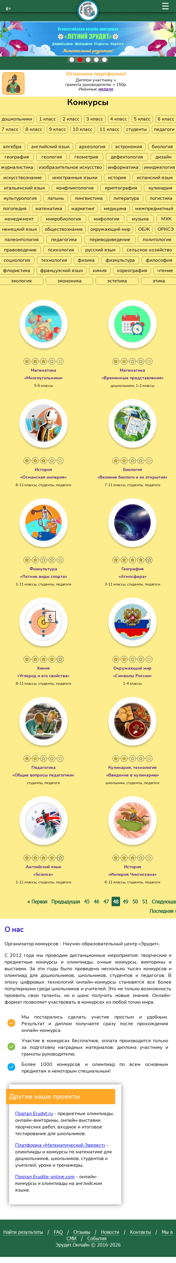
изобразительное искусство (70, 167)
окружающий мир (110, 229)
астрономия (128, 146)
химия (100, 270)
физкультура (120, 260)
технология (54, 260)
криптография (121, 188)
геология (51, 157)
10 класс (83, 129)
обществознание (64, 229)
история (117, 177)
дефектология (127, 157)
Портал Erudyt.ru (34, 1113)
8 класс (33, 129)
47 (106, 901)
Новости (110, 1232)
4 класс (118, 119)
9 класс (57, 129)
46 (96, 901)
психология (61, 250)
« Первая (37, 901)
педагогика (64, 239)
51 (145, 901)
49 (125, 901)
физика (86, 260)
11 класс (109, 129)
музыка (140, 219)
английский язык (50, 146)
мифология (106, 219)
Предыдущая (65, 901)
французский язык (61, 270)
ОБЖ (144, 229)
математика (48, 208)
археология (92, 146)
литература (126, 198)
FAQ (58, 1232)
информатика (123, 167)
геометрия (86, 157)
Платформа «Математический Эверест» (60, 1145)
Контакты (140, 1232)
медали (105, 89)
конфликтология (75, 188)
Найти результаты (23, 1232)
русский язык (100, 250)
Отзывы (81, 1232)
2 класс (71, 119)
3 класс (94, 119)
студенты (136, 129)
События (96, 1238)
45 (87, 901)
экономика (69, 281)
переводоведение (110, 239)
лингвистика (89, 198)
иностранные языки (74, 177)
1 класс (47, 119)
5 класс (142, 119)
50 (135, 901)
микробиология (63, 219)
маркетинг (83, 208)
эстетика (117, 281)
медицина (115, 208)
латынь (55, 198)
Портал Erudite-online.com (45, 1176)
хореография (132, 270)
